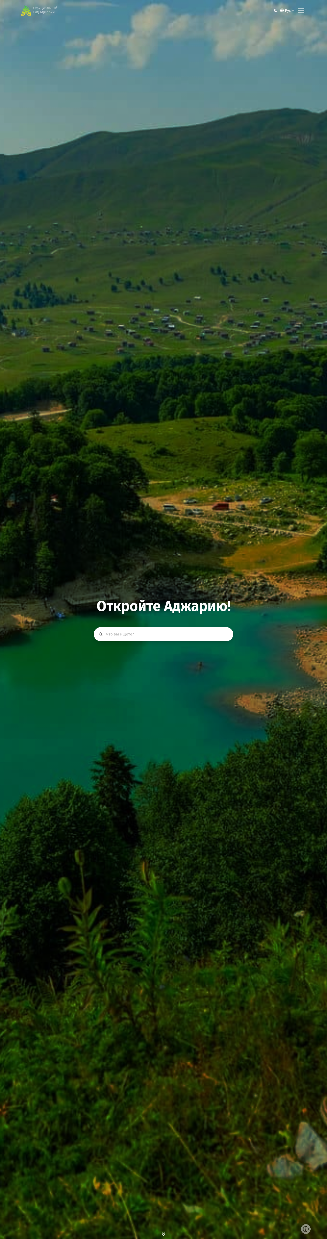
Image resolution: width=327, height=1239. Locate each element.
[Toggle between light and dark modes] (275, 11)
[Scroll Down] (163, 1233)
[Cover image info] (306, 1229)
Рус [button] (287, 10)
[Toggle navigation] (301, 10)
